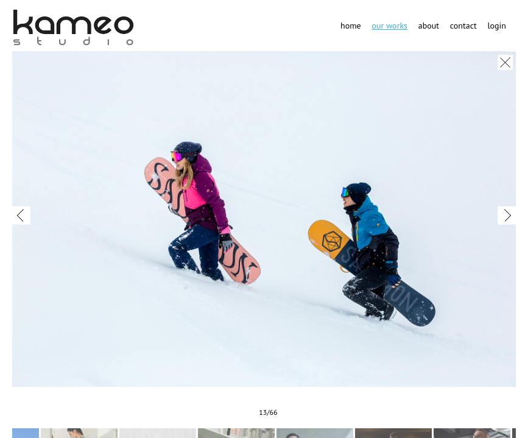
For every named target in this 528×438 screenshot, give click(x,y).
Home (350, 25)
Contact (463, 25)
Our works (389, 25)
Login (496, 25)
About (428, 25)
